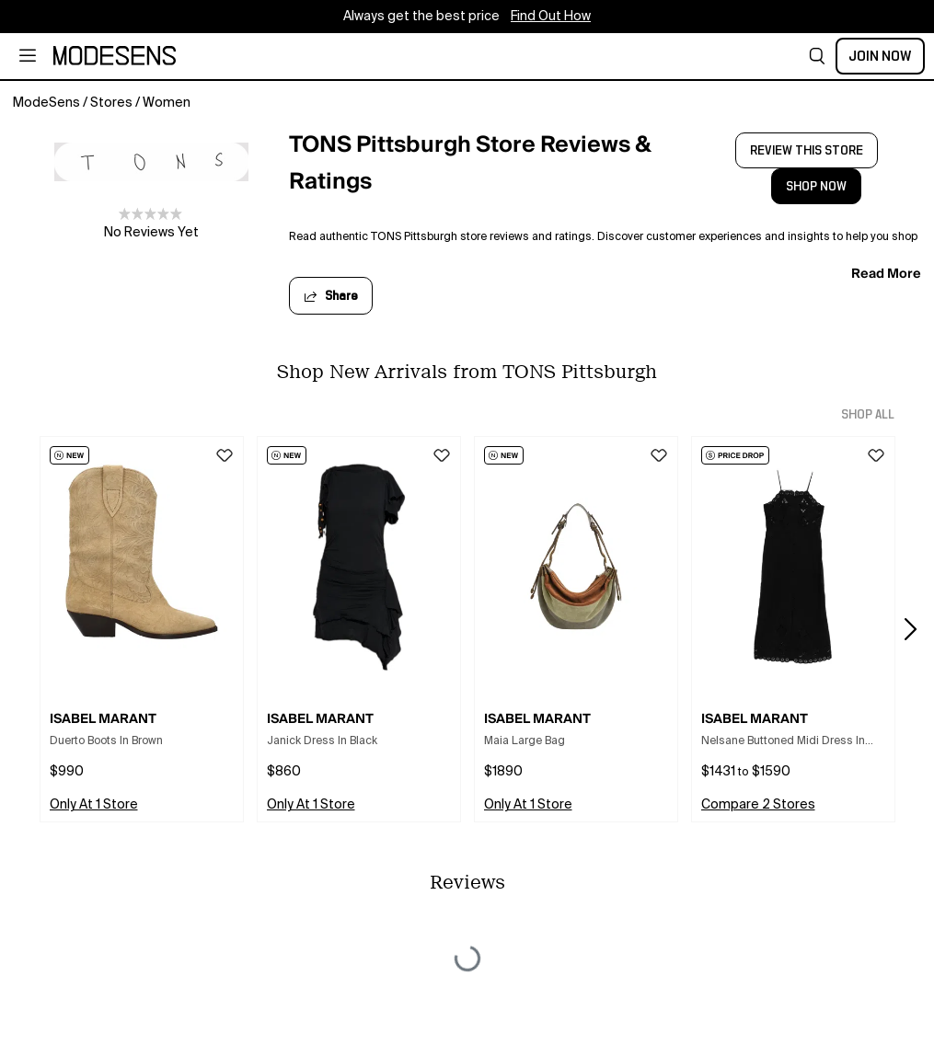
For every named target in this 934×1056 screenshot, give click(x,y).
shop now (816, 186)
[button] (817, 56)
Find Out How (551, 16)
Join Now (880, 56)
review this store (806, 150)
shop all (867, 414)
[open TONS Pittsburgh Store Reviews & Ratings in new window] (490, 168)
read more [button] (886, 273)
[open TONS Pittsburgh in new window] (151, 161)
